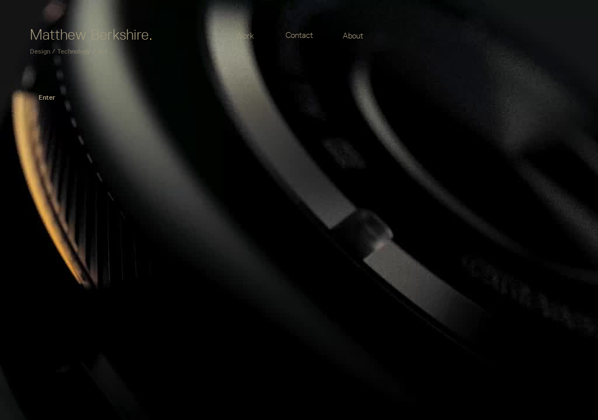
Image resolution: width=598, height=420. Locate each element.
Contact (299, 35)
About (353, 35)
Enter (47, 97)
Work (245, 35)
